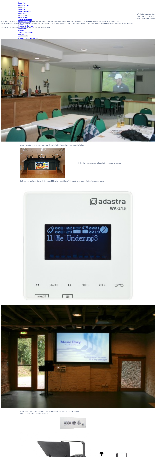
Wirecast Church (24, 11)
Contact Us (24, 36)
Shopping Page (23, 5)
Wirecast (21, 9)
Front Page (22, 3)
